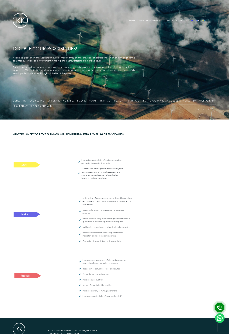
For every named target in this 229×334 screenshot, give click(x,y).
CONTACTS (182, 20)
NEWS (132, 20)
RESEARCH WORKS (87, 101)
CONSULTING (20, 101)
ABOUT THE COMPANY (150, 20)
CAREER (169, 20)
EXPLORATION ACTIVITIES (61, 101)
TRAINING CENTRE (136, 101)
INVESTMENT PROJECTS (112, 101)
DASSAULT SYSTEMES (204, 101)
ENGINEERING (37, 101)
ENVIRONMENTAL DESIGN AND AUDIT (34, 106)
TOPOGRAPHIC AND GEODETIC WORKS (169, 101)
